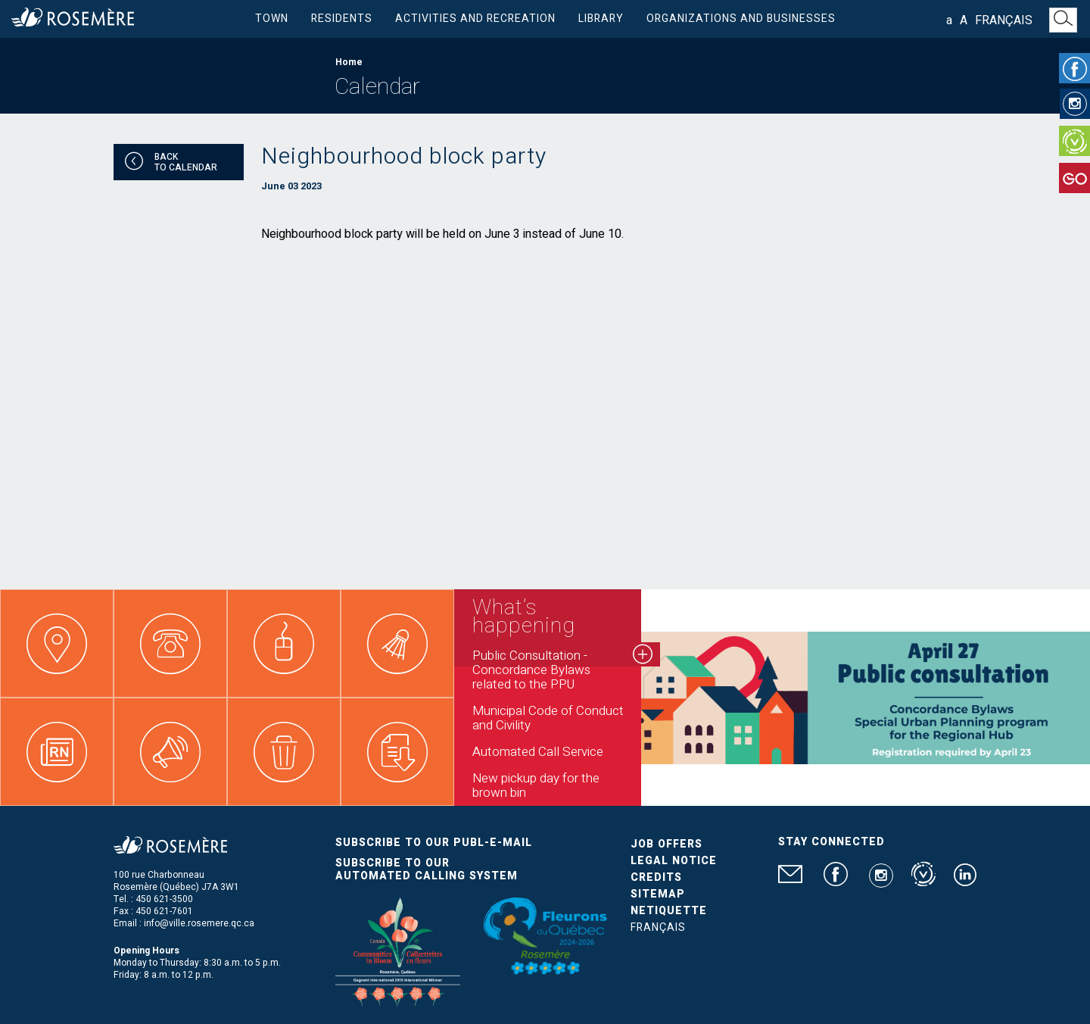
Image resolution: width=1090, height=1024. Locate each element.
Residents (341, 19)
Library (601, 19)
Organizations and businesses (741, 19)
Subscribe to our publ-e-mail (433, 843)
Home (349, 62)
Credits (656, 877)
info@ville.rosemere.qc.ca (199, 923)
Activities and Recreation (475, 19)
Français (1003, 20)
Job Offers (666, 844)
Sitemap (658, 894)
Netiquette (669, 911)
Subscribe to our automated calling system (426, 869)
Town (271, 19)
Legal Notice (674, 861)
